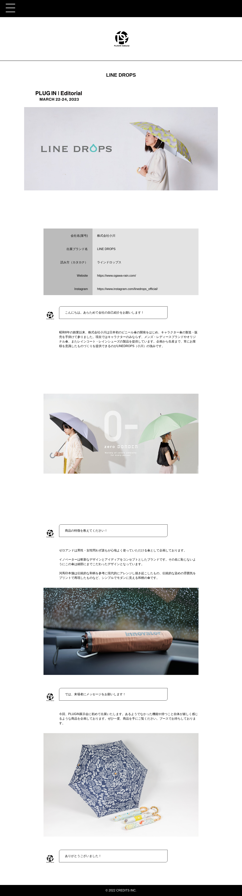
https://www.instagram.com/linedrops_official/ (127, 289)
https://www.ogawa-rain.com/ (116, 275)
